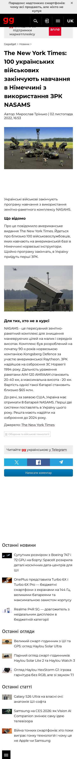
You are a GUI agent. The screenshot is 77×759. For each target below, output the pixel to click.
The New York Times (38, 425)
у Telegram (58, 450)
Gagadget (8, 20)
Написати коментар (38, 473)
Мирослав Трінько (31, 114)
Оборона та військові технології (28, 434)
